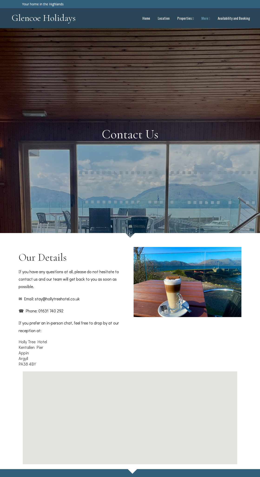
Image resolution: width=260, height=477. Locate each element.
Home (146, 18)
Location (164, 18)
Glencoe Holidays (44, 17)
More (205, 18)
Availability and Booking (234, 18)
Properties (185, 18)
